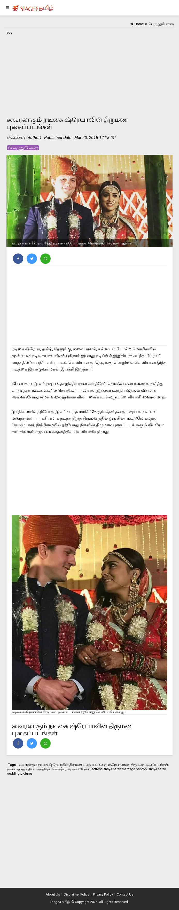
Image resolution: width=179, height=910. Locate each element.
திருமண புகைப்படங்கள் (149, 765)
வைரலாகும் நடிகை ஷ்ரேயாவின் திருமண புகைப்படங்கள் (62, 765)
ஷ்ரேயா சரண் (118, 765)
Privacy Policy (103, 894)
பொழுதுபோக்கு (23, 147)
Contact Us (125, 894)
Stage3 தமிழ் (60, 902)
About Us (53, 894)
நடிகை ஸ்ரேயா (78, 769)
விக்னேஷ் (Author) (23, 137)
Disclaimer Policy (76, 894)
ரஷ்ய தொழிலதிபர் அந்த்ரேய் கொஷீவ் (35, 769)
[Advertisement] (89, 72)
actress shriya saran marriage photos (119, 769)
